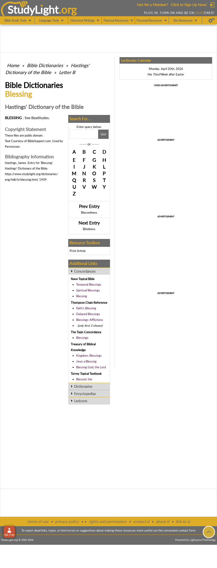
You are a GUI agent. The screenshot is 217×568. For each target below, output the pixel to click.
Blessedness (89, 212)
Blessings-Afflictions (89, 320)
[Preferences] (211, 20)
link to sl (183, 521)
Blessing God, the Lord (91, 367)
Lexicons (80, 401)
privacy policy (67, 521)
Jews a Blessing (86, 361)
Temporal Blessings (88, 284)
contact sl (141, 521)
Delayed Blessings (88, 314)
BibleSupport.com (39, 141)
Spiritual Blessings (88, 290)
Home (13, 65)
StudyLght (33, 9)
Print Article (78, 251)
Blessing (81, 296)
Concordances (85, 271)
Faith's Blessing (86, 308)
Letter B (67, 72)
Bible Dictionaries (45, 65)
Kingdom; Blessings (89, 355)
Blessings (82, 337)
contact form (187, 530)
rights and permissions (107, 521)
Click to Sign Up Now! (189, 4)
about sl (162, 521)
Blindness (89, 229)
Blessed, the (84, 379)
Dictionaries (83, 386)
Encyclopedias (85, 394)
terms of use (38, 521)
